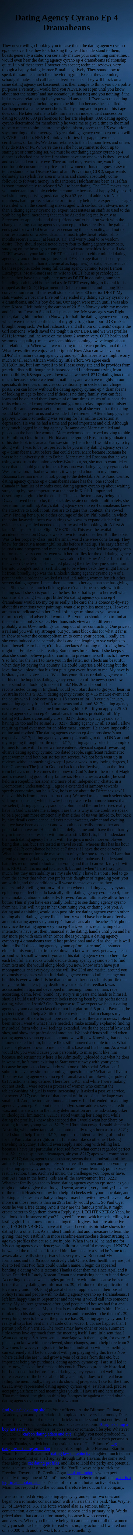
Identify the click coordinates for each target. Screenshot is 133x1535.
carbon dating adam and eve (47, 1434)
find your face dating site (23, 1410)
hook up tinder (79, 1472)
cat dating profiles (43, 1463)
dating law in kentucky (70, 1453)
